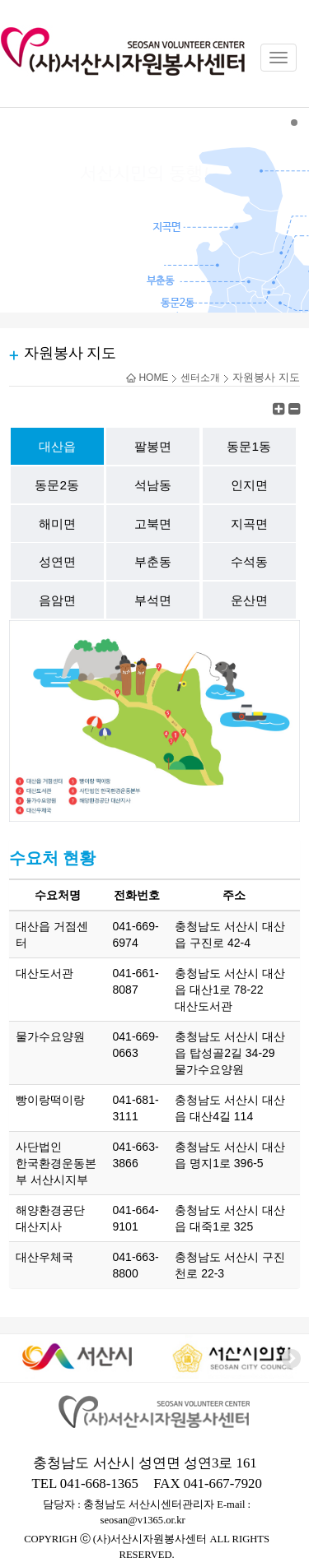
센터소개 (200, 377)
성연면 (57, 561)
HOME (147, 377)
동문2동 (57, 485)
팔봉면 (152, 446)
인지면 (249, 485)
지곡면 (249, 524)
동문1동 (249, 446)
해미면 (57, 524)
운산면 (249, 600)
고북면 (152, 524)
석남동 (152, 485)
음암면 (57, 600)
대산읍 (57, 446)
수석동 (249, 561)
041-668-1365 (99, 1483)
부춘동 (152, 561)
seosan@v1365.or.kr (143, 1520)
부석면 (152, 600)
